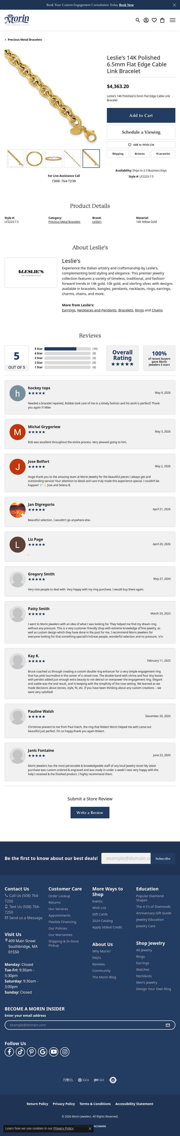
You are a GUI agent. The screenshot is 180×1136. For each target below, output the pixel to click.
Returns (140, 154)
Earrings (68, 310)
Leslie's (97, 222)
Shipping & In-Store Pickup (64, 943)
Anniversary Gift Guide (153, 913)
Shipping (118, 154)
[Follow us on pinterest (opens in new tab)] (31, 1051)
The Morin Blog (104, 977)
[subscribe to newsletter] (168, 1025)
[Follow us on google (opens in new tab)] (42, 1051)
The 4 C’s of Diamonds (153, 906)
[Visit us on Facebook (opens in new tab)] (9, 1051)
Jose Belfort (38, 461)
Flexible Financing (62, 922)
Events (97, 901)
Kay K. (33, 655)
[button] (126, 5)
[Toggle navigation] (173, 20)
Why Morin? (101, 951)
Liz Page (35, 539)
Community (101, 970)
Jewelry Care (145, 926)
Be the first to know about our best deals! (51, 858)
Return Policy (37, 1104)
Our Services (58, 909)
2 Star (39, 363)
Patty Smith (39, 608)
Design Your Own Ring (153, 989)
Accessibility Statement (134, 1104)
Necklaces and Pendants (97, 310)
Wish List (99, 908)
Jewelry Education (150, 919)
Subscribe (163, 858)
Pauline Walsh (41, 711)
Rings (139, 310)
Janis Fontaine (41, 750)
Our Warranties (60, 935)
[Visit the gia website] (83, 1080)
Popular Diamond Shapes (150, 898)
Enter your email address (25, 1015)
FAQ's (96, 957)
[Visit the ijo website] (99, 1080)
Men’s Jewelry (146, 982)
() (94, 349)
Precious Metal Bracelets (25, 40)
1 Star (39, 367)
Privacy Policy (64, 1104)
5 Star (39, 349)
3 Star (39, 358)
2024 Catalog (102, 920)
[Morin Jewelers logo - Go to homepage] (16, 20)
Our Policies (58, 928)
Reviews (98, 964)
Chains (157, 310)
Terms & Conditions (95, 1104)
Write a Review (90, 812)
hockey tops (39, 387)
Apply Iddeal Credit (107, 927)
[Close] (174, 5)
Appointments (60, 915)
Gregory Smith (41, 574)
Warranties (163, 154)
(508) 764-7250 (64, 180)
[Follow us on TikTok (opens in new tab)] (20, 1051)
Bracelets (125, 310)
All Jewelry (144, 950)
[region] (53, 98)
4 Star (39, 353)
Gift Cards (100, 914)
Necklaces (144, 976)
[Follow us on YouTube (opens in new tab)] (53, 1051)
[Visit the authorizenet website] (113, 1080)
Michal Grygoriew (44, 426)
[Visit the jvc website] (68, 1080)
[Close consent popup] (90, 1128)
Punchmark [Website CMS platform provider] (98, 1126)
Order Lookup (59, 896)
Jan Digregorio (41, 504)
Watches (142, 969)
